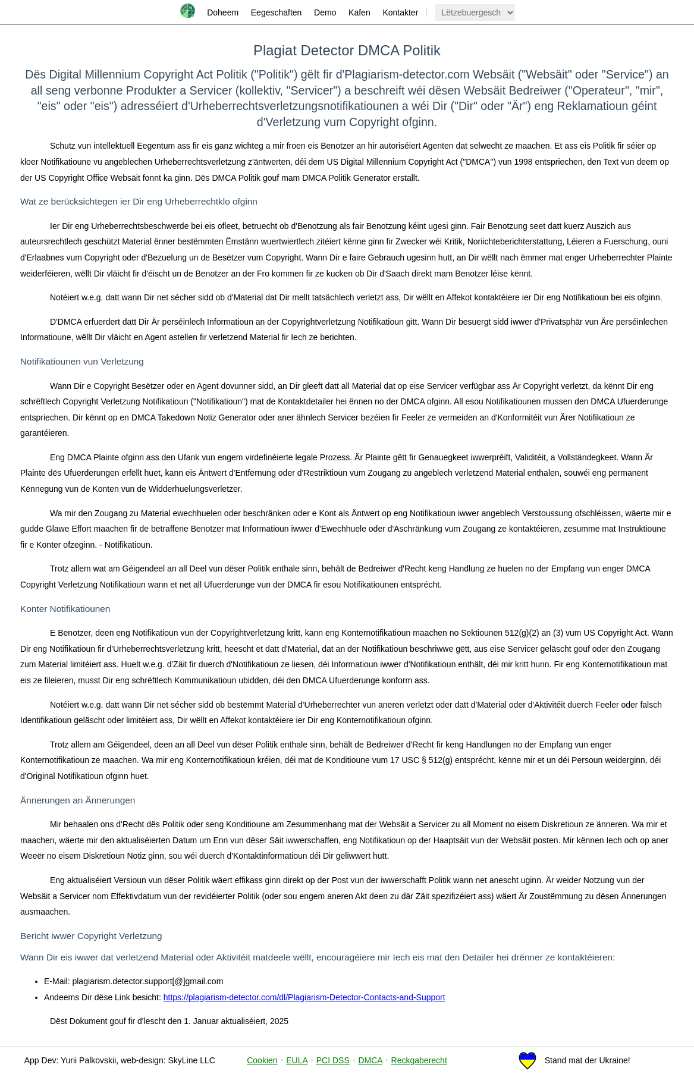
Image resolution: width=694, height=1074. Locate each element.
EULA (296, 1060)
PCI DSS (333, 1060)
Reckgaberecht (419, 1060)
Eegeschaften (276, 12)
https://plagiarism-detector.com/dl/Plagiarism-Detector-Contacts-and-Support (304, 997)
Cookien (262, 1060)
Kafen (359, 12)
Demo (325, 12)
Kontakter (400, 12)
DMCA (370, 1060)
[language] (475, 12)
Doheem (222, 12)
